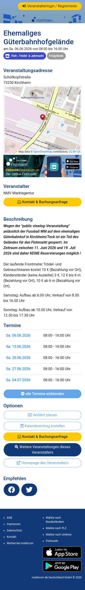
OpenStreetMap (42, 151)
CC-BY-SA (74, 151)
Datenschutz (14, 530)
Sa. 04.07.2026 (18, 380)
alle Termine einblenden (42, 394)
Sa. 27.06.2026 (18, 369)
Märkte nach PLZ (56, 528)
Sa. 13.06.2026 (18, 346)
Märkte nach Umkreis (59, 534)
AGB (9, 517)
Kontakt (11, 536)
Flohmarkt (52, 541)
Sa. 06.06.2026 (18, 335)
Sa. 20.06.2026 (18, 358)
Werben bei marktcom (20, 543)
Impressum (13, 524)
